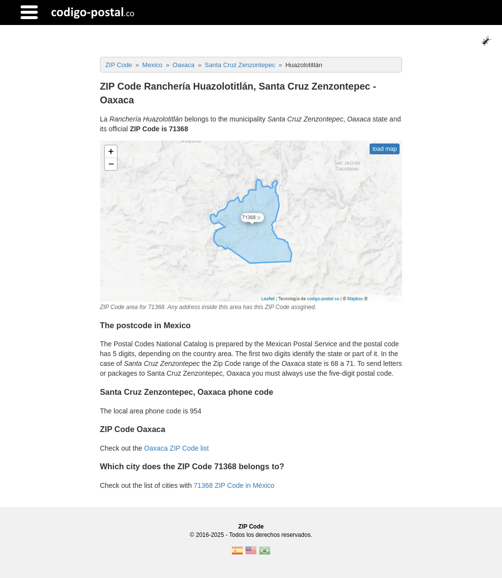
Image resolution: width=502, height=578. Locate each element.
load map (385, 148)
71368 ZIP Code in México (234, 485)
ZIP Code (251, 526)
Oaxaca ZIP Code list (176, 448)
